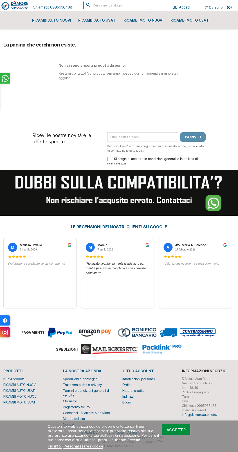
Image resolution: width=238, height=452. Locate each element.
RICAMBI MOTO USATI (190, 20)
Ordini (126, 385)
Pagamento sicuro (76, 407)
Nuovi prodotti (14, 379)
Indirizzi (128, 396)
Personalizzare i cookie (83, 446)
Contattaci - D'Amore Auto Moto (86, 413)
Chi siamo (70, 401)
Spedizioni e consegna (80, 379)
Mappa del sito (74, 419)
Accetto (176, 429)
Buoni (126, 402)
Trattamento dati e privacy (82, 385)
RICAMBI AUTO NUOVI (51, 20)
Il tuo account (138, 371)
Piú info (55, 446)
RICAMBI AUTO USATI (97, 20)
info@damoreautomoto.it (200, 415)
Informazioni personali (138, 379)
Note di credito (133, 390)
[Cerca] (117, 5)
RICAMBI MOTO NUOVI (143, 20)
